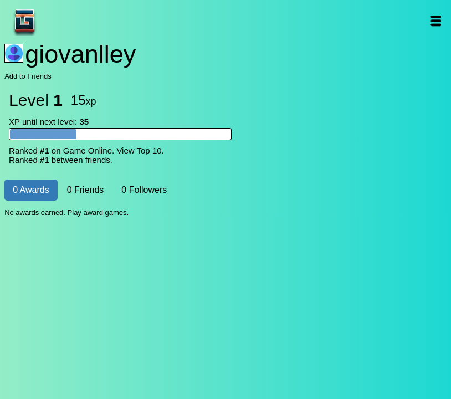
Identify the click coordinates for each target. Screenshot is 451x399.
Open (436, 21)
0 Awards (31, 190)
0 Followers (144, 190)
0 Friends (85, 190)
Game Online (59, 21)
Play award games (97, 212)
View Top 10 (138, 150)
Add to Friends (28, 76)
